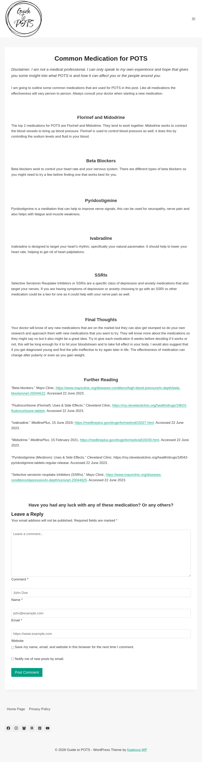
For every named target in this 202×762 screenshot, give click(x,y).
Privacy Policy (39, 709)
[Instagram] (16, 728)
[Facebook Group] (24, 728)
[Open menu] (193, 19)
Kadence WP (137, 750)
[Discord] (31, 728)
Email (16, 620)
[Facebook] (8, 728)
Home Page (16, 709)
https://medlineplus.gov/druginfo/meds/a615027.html (114, 423)
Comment (19, 579)
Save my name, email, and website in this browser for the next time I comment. (74, 647)
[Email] (101, 613)
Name (17, 600)
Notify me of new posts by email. (39, 659)
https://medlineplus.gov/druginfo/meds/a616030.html (119, 440)
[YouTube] (47, 728)
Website (17, 641)
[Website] (101, 633)
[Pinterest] (39, 728)
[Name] (101, 592)
